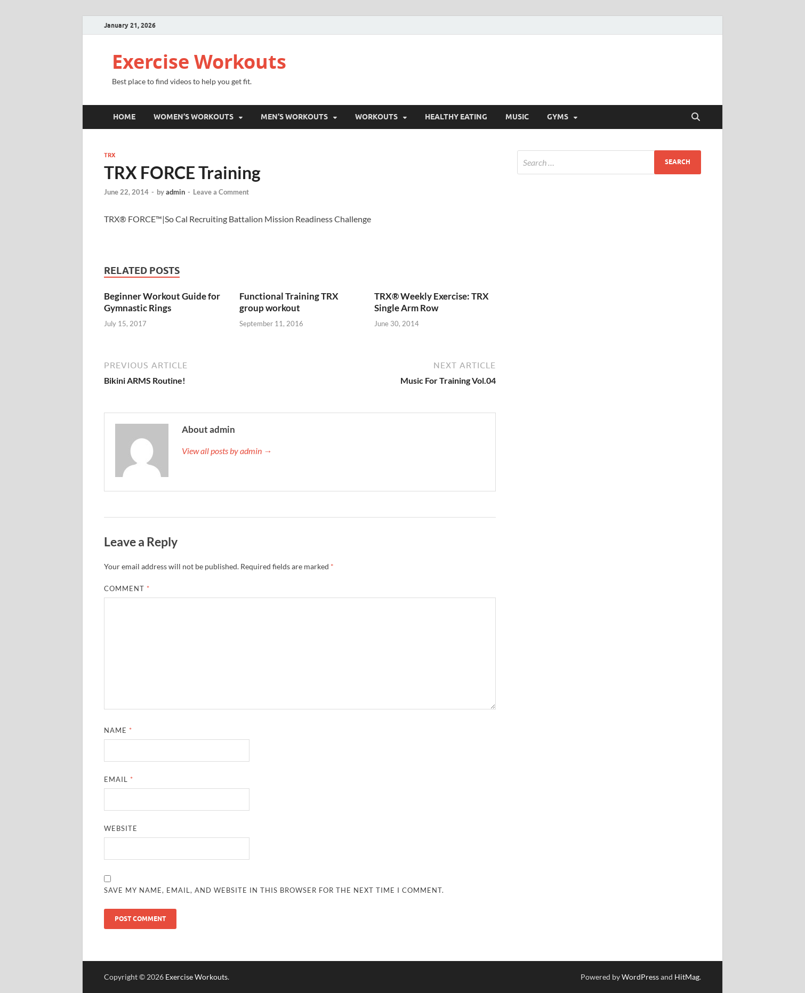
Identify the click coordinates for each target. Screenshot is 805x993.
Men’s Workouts (294, 116)
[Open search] (696, 117)
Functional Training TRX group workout (289, 301)
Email (118, 779)
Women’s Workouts (194, 116)
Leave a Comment (221, 192)
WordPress (640, 976)
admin (175, 192)
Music (517, 116)
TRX (109, 155)
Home (124, 116)
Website (121, 828)
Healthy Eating (456, 116)
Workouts (376, 116)
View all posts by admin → (227, 451)
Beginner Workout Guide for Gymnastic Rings (162, 301)
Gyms (557, 116)
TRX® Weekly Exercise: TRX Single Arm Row (431, 301)
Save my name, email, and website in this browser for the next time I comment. (274, 890)
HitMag (686, 976)
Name (118, 730)
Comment (127, 588)
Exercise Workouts (199, 62)
